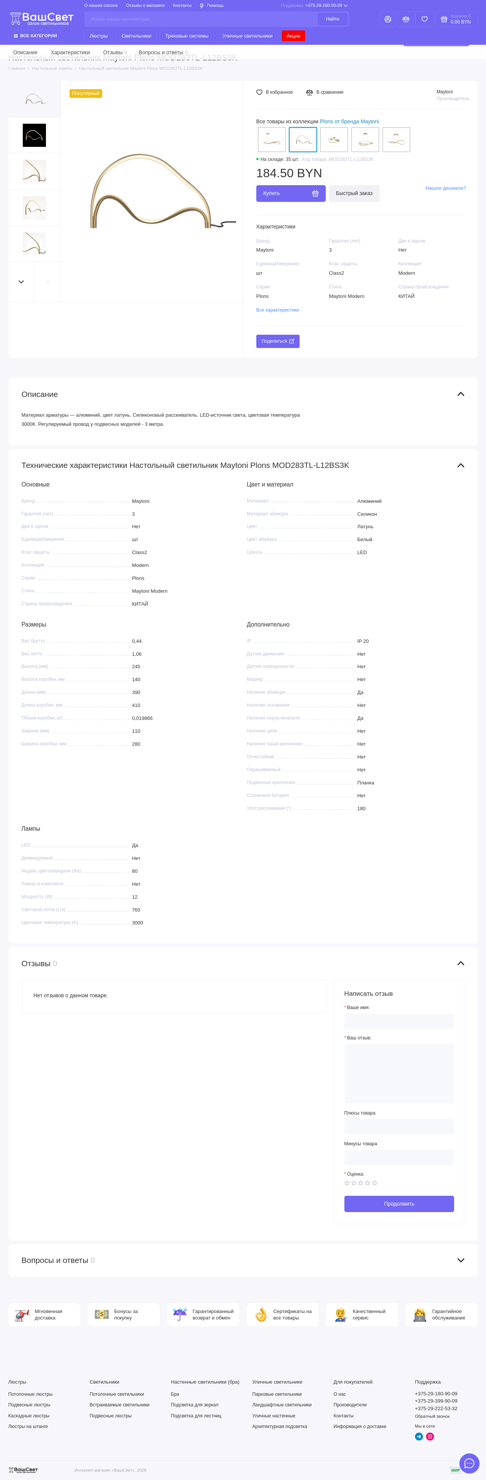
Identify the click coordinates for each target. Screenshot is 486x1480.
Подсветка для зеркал (194, 1405)
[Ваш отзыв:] (399, 1074)
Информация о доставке (360, 1426)
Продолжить (399, 1204)
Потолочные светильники (117, 1394)
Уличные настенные (273, 1416)
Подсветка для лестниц (196, 1416)
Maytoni (445, 91)
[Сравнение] (406, 19)
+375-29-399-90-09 (436, 1401)
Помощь (212, 5)
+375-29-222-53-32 (436, 1408)
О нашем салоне (101, 5)
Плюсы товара (360, 1113)
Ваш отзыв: (359, 1038)
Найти (332, 19)
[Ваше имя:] (399, 1021)
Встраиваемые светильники (120, 1405)
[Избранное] (425, 19)
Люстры (98, 36)
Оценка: (355, 1174)
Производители (350, 1405)
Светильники (136, 36)
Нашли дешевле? (446, 188)
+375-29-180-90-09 (314, 5)
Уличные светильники (247, 36)
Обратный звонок (432, 1416)
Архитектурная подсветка (279, 1426)
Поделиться (278, 341)
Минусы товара (360, 1143)
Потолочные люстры (30, 1394)
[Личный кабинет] (387, 19)
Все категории (35, 35)
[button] (21, 282)
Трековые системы (186, 36)
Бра (175, 1394)
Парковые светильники (276, 1394)
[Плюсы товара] (399, 1126)
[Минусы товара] (399, 1157)
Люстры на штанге (28, 1426)
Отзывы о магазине (145, 5)
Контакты (182, 5)
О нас (340, 1394)
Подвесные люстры (29, 1405)
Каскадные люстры (29, 1416)
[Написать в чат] (469, 1463)
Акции (293, 36)
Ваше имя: (358, 1007)
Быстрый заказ (354, 193)
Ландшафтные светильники (282, 1405)
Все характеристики (277, 310)
